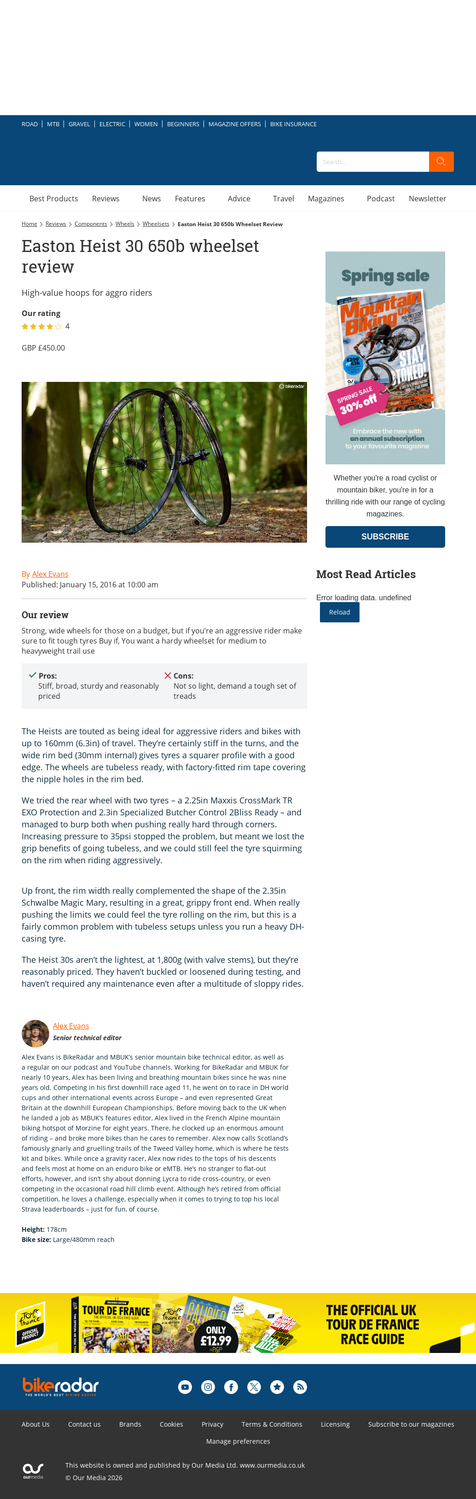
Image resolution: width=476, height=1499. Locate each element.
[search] (441, 162)
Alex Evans (71, 1026)
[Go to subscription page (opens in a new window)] (385, 462)
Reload (339, 612)
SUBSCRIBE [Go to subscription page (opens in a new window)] (385, 536)
